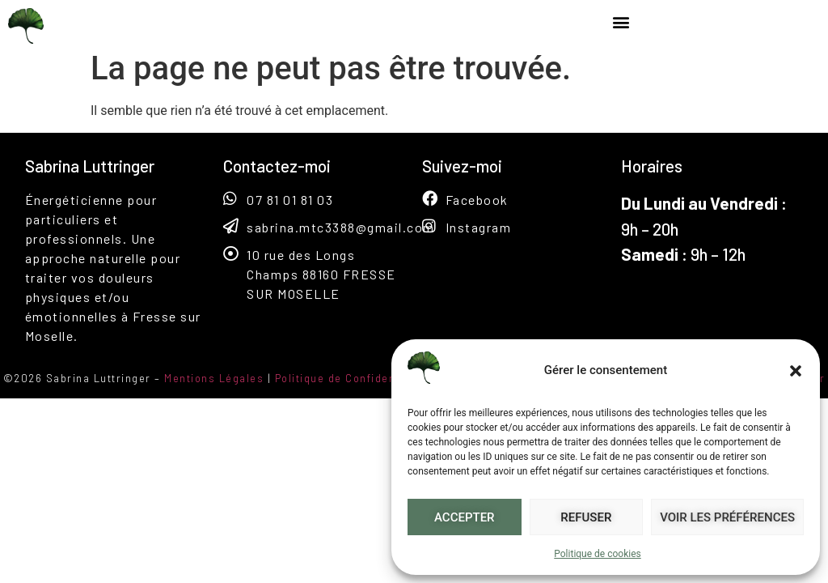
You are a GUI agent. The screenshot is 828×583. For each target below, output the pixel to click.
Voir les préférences (727, 517)
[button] (796, 371)
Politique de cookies (597, 554)
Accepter (464, 517)
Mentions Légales (214, 387)
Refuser (585, 517)
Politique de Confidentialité (352, 387)
